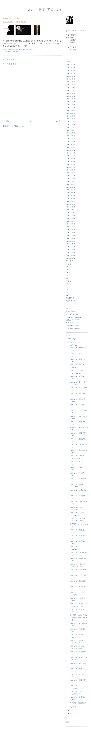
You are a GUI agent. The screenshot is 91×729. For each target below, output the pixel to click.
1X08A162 (69, 238)
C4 (67, 295)
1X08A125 (69, 215)
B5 (67, 275)
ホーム (32, 121)
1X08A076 (69, 181)
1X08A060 (11, 51)
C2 (67, 289)
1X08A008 (69, 82)
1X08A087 (69, 184)
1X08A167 (69, 244)
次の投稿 (6, 121)
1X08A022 (69, 107)
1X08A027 (69, 113)
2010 (70, 339)
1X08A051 (69, 150)
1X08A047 (69, 144)
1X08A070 (69, 170)
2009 (70, 342)
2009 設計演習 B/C (45, 9)
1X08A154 (69, 232)
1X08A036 (69, 130)
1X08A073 (69, 176)
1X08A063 (69, 164)
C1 (17, 51)
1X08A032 (69, 121)
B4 (67, 272)
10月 (72, 345)
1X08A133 (69, 224)
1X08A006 (69, 76)
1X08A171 (69, 247)
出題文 (68, 298)
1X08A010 (69, 85)
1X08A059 (69, 156)
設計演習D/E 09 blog (73, 328)
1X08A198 (69, 258)
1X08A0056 (70, 73)
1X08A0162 (70, 93)
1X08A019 (69, 102)
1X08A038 (69, 136)
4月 (71, 713)
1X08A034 (69, 124)
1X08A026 (69, 110)
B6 (67, 278)
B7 (67, 281)
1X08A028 (69, 116)
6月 (71, 707)
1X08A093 (69, 190)
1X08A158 (69, 235)
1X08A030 (69, 119)
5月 (71, 710)
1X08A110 (69, 207)
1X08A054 (69, 153)
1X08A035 (69, 127)
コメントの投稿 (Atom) (15, 126)
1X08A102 (69, 201)
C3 (67, 292)
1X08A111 (69, 210)
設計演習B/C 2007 (72, 323)
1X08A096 (69, 193)
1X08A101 (69, 198)
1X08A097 (69, 195)
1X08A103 (69, 204)
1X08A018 (69, 99)
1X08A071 (69, 173)
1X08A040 (69, 141)
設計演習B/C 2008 (72, 320)
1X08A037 (69, 133)
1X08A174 (69, 252)
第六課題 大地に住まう (79, 703)
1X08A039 (69, 139)
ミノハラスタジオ (72, 314)
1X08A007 (69, 79)
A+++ (68, 261)
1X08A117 (69, 212)
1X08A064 (69, 167)
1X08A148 (69, 230)
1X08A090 (69, 187)
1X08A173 (69, 249)
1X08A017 (69, 96)
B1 (67, 264)
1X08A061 (69, 161)
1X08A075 (69, 178)
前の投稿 (59, 121)
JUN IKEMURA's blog (73, 317)
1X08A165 (69, 241)
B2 (67, 267)
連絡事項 (69, 301)
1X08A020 (69, 104)
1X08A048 (69, 147)
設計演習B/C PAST (72, 325)
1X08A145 (69, 227)
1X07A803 (69, 65)
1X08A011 (69, 87)
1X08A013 (69, 90)
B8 (67, 284)
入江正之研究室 (71, 311)
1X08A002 (69, 70)
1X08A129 (69, 218)
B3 (67, 269)
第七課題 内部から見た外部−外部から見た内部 (79, 617)
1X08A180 (69, 255)
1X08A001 (69, 67)
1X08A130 (69, 221)
